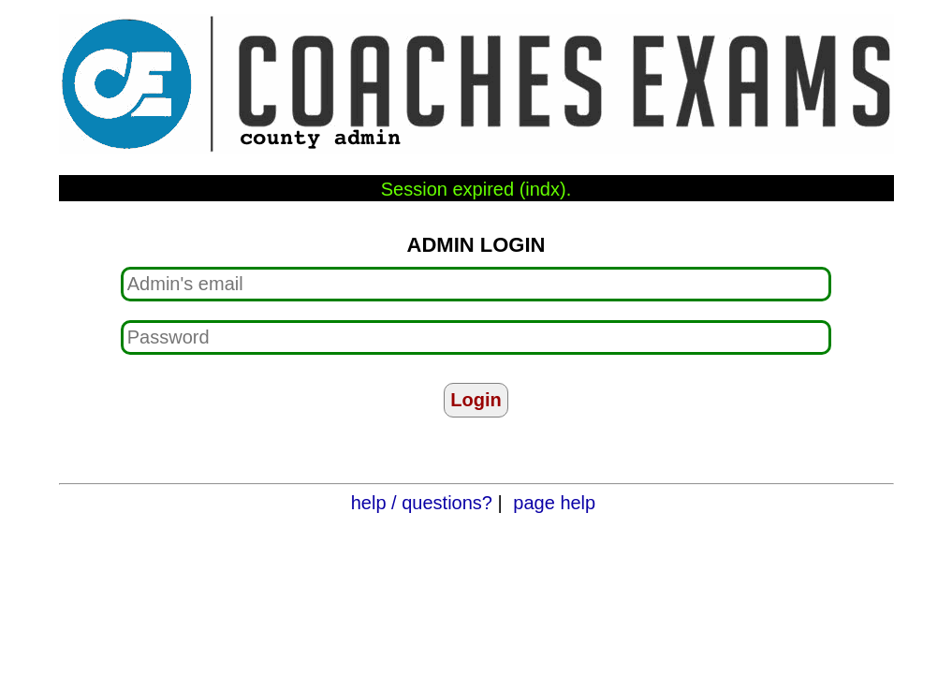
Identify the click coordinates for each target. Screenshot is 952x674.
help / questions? (421, 502)
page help (554, 502)
